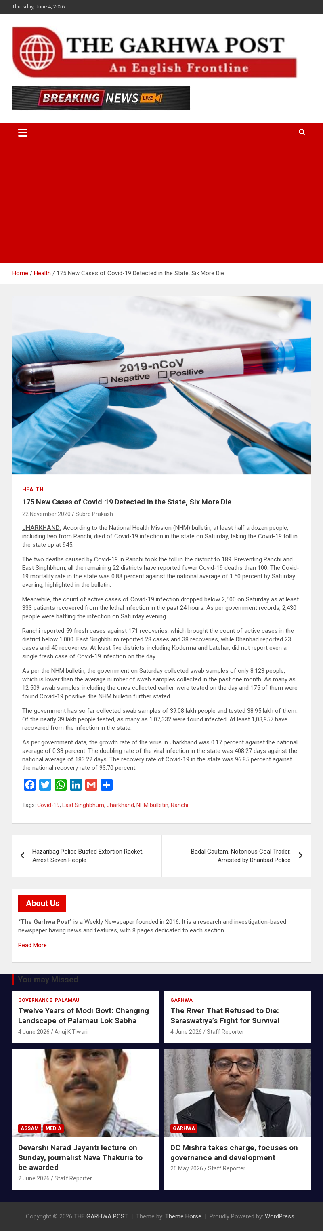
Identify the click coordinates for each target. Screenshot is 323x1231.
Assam (30, 1128)
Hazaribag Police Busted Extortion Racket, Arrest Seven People (87, 856)
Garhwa (181, 1000)
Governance (35, 1000)
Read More (32, 945)
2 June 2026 (34, 1178)
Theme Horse (183, 1216)
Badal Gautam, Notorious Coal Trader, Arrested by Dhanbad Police (241, 856)
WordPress (279, 1216)
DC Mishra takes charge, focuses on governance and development (234, 1152)
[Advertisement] (161, 202)
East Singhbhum (83, 805)
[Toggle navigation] (23, 132)
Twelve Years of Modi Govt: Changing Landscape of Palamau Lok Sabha (83, 1015)
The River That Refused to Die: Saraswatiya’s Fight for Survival (224, 1015)
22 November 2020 (46, 514)
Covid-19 (48, 805)
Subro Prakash (94, 514)
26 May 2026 (186, 1168)
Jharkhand (120, 805)
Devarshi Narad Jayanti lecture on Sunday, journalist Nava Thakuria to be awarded (80, 1157)
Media (53, 1128)
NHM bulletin (152, 805)
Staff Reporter (225, 1032)
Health (33, 489)
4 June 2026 (34, 1032)
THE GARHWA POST (101, 1216)
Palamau (67, 1000)
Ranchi (179, 805)
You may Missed (48, 979)
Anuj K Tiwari (71, 1032)
